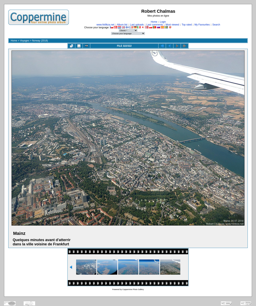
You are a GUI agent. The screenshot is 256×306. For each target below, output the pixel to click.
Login (163, 21)
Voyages (24, 40)
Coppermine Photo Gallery (133, 289)
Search (216, 24)
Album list (122, 24)
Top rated (187, 24)
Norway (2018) (40, 40)
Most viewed (172, 24)
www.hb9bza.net (105, 24)
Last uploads (137, 24)
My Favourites (202, 24)
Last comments (154, 24)
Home (154, 21)
